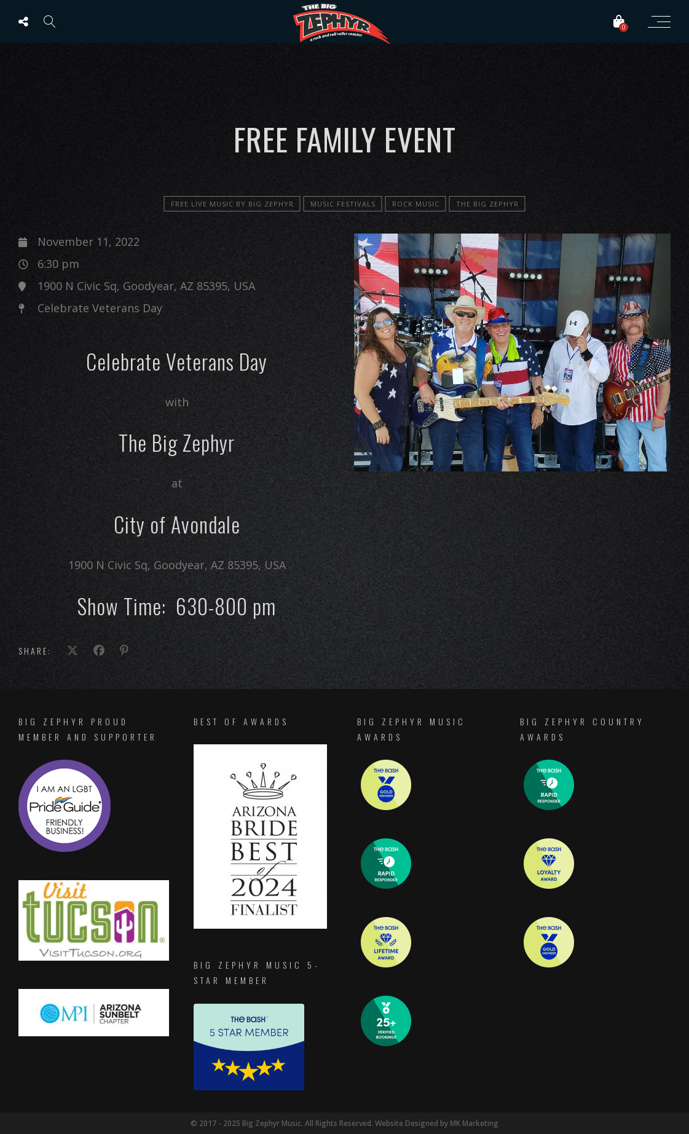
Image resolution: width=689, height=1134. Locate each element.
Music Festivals (343, 203)
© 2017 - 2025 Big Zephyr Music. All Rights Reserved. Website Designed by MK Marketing (344, 1123)
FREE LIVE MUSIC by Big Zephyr (232, 203)
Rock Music (415, 203)
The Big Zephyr (487, 203)
